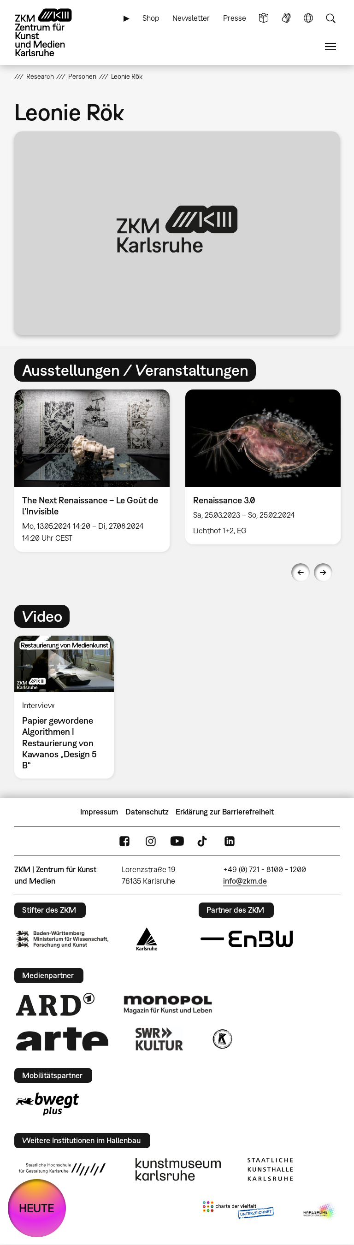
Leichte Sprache (263, 18)
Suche (330, 18)
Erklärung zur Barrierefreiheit (225, 811)
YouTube (177, 841)
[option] (91, 470)
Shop (150, 18)
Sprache (308, 18)
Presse (234, 18)
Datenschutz (147, 811)
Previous (300, 572)
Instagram (151, 841)
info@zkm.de (245, 880)
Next (323, 572)
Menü (330, 46)
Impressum (99, 811)
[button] (177, 233)
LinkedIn (229, 841)
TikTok (203, 841)
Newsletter (191, 18)
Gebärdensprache (286, 18)
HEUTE (36, 1208)
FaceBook (124, 841)
